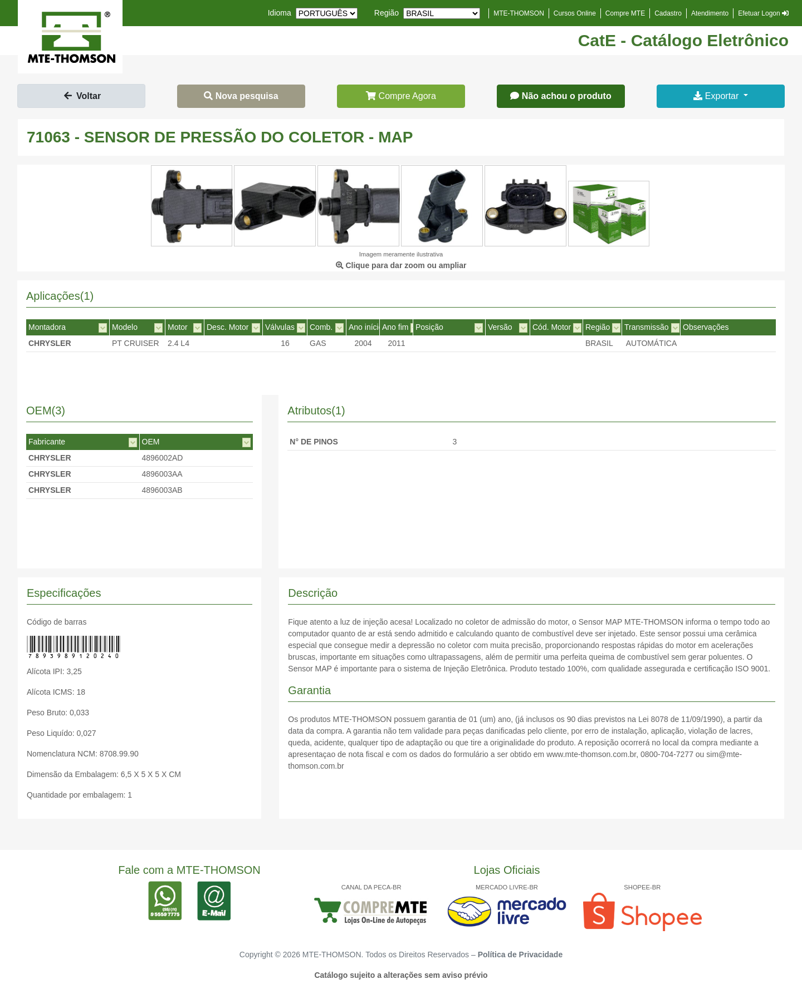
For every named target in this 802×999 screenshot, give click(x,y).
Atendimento (709, 13)
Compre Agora (401, 96)
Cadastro (668, 13)
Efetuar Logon (763, 13)
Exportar (717, 96)
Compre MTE (625, 13)
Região (386, 12)
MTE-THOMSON (518, 13)
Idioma (279, 12)
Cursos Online (575, 13)
